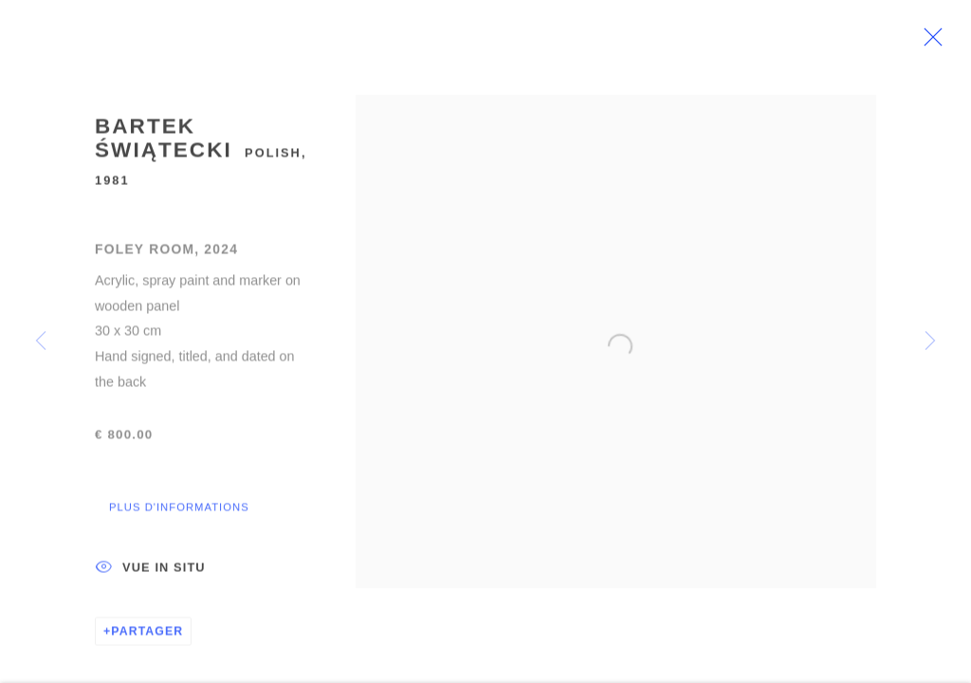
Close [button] (956, 42)
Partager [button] (147, 640)
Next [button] (930, 341)
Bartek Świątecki (163, 147)
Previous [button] (41, 341)
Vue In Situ (150, 577)
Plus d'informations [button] (179, 516)
